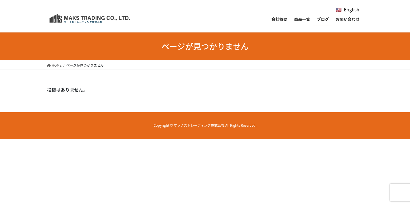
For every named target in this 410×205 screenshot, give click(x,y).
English (351, 9)
